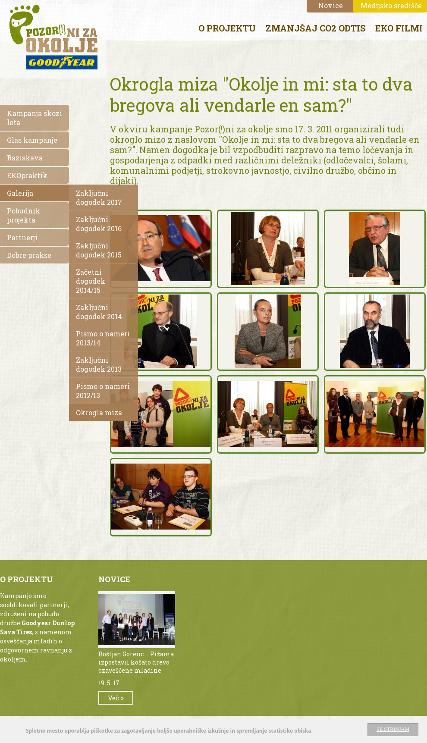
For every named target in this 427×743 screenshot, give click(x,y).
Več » (116, 697)
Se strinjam (393, 729)
